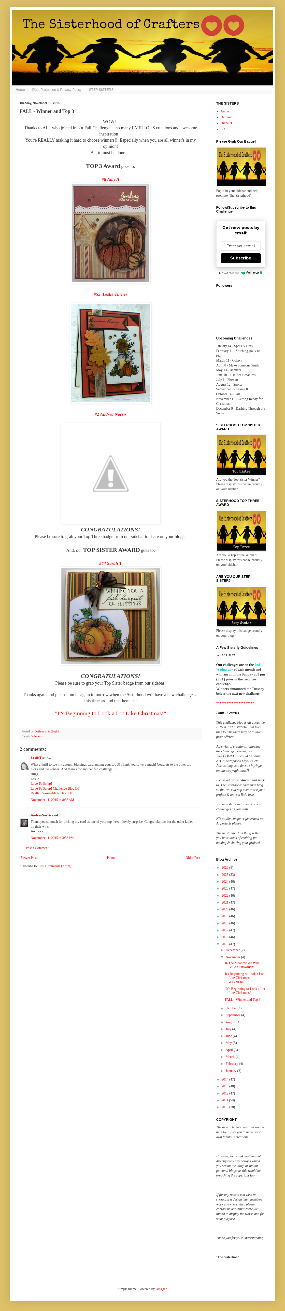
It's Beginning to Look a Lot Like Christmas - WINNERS (244, 978)
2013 (225, 1086)
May (229, 1043)
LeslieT (36, 758)
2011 (225, 1100)
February (232, 1064)
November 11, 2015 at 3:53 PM (52, 838)
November (233, 957)
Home (20, 90)
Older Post (193, 858)
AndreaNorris (41, 815)
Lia (223, 129)
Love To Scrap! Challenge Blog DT (55, 788)
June (229, 1036)
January (231, 1071)
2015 (225, 944)
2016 (225, 937)
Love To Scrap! (41, 783)
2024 (225, 881)
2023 (225, 888)
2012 (225, 1093)
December (233, 950)
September (233, 1015)
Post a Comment (37, 848)
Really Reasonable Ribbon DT (52, 793)
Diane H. (227, 123)
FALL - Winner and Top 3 (242, 999)
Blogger (161, 1289)
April (230, 1050)
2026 (225, 867)
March (230, 1057)
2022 (225, 895)
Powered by (241, 273)
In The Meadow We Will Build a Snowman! (242, 965)
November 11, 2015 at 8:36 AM (52, 800)
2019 (225, 916)
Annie (225, 111)
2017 (225, 930)
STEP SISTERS (101, 90)
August (231, 1022)
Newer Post (29, 858)
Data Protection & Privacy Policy (57, 90)
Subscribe (240, 258)
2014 (225, 1079)
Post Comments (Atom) (55, 866)
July (229, 1029)
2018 (225, 923)
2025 (225, 875)
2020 (225, 909)
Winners (36, 736)
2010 (225, 1107)
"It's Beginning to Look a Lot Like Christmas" (245, 991)
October (232, 1008)
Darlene (226, 117)
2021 (225, 902)
